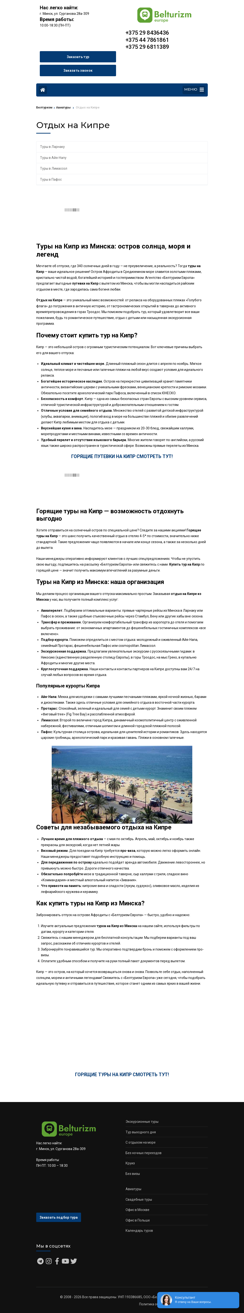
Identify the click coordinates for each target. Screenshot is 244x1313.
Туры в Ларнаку (52, 147)
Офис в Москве (137, 1210)
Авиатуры (133, 1189)
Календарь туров (139, 1230)
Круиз (130, 1163)
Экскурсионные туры (142, 1122)
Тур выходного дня (141, 1132)
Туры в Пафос (51, 179)
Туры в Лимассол (53, 168)
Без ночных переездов (144, 1153)
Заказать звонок (78, 70)
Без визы (133, 1174)
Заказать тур (78, 57)
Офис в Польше (138, 1220)
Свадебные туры (139, 1199)
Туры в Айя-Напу (53, 158)
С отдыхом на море (141, 1142)
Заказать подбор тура (59, 1217)
